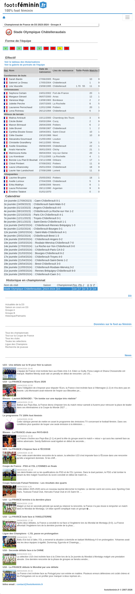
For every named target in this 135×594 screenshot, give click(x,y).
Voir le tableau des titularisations (22, 62)
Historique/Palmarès (15, 316)
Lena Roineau (16, 110)
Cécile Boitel (15, 121)
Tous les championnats (16, 332)
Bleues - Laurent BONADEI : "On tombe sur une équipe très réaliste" (40, 398)
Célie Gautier (16, 135)
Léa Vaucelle (16, 86)
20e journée (10, 267)
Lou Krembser (16, 156)
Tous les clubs (12, 338)
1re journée (10, 200)
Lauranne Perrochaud (20, 107)
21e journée (10, 270)
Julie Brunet (15, 128)
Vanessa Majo (16, 100)
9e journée (10, 235)
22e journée (10, 274)
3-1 (59, 274)
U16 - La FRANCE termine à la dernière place (27, 499)
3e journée (10, 207)
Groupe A (10, 310)
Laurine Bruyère (17, 177)
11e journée (10, 225)
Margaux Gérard (18, 96)
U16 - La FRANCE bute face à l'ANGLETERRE (27, 516)
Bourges (53, 228)
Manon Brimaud (17, 124)
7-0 (72, 242)
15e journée (10, 249)
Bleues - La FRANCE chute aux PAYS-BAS (25, 432)
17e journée (10, 256)
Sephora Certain (18, 93)
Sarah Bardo (15, 79)
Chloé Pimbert (16, 163)
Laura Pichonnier (18, 188)
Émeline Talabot (17, 191)
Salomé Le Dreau (18, 82)
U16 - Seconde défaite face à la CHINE (23, 550)
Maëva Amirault (17, 117)
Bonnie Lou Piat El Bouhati (23, 160)
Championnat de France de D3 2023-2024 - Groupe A (32, 24)
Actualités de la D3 (14, 304)
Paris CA (39, 214)
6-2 (62, 253)
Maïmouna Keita (18, 153)
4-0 (59, 207)
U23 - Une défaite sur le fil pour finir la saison (27, 365)
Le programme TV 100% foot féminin (22, 415)
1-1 (64, 221)
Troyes (37, 218)
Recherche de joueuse (16, 347)
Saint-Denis (40, 221)
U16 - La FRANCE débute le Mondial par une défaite (30, 567)
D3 (58, 288)
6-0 (73, 270)
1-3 (73, 225)
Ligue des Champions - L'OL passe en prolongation (30, 533)
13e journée (10, 239)
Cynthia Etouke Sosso (21, 131)
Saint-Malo (55, 204)
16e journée (10, 253)
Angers (38, 207)
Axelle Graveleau (18, 146)
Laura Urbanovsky (18, 167)
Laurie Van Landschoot (21, 170)
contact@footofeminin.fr (30, 584)
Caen (37, 200)
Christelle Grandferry (20, 142)
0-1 (58, 200)
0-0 (73, 246)
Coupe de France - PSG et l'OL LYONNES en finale (30, 466)
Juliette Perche (17, 103)
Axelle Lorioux (16, 181)
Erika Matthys (16, 184)
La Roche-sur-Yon (59, 211)
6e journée (10, 228)
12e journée (10, 232)
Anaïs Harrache (17, 149)
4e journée (10, 211)
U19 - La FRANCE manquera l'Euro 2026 (24, 381)
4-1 (61, 214)
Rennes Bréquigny (60, 225)
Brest (52, 235)
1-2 (71, 211)
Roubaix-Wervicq (44, 242)
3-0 (58, 263)
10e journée (10, 242)
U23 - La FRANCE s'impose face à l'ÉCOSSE (26, 449)
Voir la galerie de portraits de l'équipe (24, 64)
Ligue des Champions (16, 344)
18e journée (10, 260)
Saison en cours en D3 (16, 307)
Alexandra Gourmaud (20, 139)
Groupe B (10, 313)
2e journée (10, 204)
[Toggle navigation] (127, 17)
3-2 (72, 267)
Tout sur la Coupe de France (19, 335)
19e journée (10, 263)
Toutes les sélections (15, 341)
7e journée (10, 218)
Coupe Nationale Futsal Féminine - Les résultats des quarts (35, 483)
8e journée (10, 221)
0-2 (63, 204)
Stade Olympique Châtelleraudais (22, 288)
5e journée (10, 214)
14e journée (10, 246)
